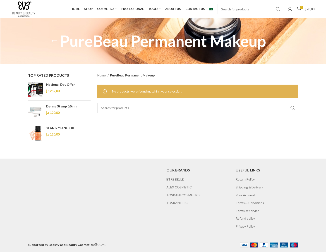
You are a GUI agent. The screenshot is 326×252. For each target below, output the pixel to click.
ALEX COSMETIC (179, 187)
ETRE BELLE (175, 179)
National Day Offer (60, 84)
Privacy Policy (245, 226)
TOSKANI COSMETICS (183, 195)
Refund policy (245, 218)
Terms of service (247, 211)
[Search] (250, 9)
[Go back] (54, 40)
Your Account (245, 195)
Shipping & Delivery (249, 187)
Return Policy (245, 179)
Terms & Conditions (250, 203)
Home (101, 75)
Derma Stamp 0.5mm (61, 106)
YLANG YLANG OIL (60, 128)
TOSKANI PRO (177, 203)
